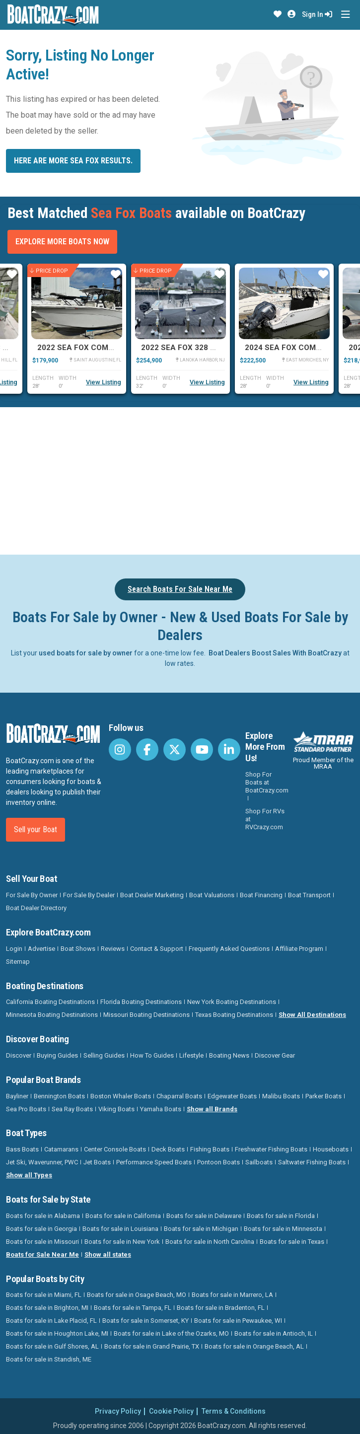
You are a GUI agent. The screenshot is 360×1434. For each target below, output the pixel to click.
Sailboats (259, 1162)
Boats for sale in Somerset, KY (145, 1320)
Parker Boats (323, 1096)
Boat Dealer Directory (36, 908)
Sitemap (18, 961)
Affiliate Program (299, 948)
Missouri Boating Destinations (146, 1014)
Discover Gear (275, 1055)
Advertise (41, 948)
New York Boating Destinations (231, 1001)
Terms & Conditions (234, 1411)
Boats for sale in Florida (281, 1215)
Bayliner (17, 1096)
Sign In (317, 14)
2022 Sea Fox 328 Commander (200, 347)
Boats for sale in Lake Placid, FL (51, 1320)
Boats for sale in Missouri (42, 1241)
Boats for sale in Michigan (201, 1228)
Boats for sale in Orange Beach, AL (254, 1346)
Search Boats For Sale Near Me (180, 589)
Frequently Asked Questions (229, 948)
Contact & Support (156, 948)
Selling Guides (104, 1055)
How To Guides (152, 1055)
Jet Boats (97, 1162)
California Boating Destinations (50, 1001)
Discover (18, 1055)
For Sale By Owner (32, 895)
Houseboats (331, 1149)
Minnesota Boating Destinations (52, 1014)
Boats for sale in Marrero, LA (232, 1294)
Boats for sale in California (123, 1215)
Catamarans (61, 1149)
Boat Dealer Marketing (152, 895)
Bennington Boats (59, 1096)
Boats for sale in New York (122, 1241)
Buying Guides (57, 1055)
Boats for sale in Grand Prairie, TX (151, 1346)
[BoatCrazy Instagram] (120, 749)
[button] (278, 14)
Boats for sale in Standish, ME (48, 1359)
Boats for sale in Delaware (203, 1215)
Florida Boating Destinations (141, 1001)
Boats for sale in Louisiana (120, 1228)
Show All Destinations (312, 1014)
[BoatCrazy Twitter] (174, 749)
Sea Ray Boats (72, 1109)
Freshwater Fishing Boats (271, 1149)
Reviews (113, 948)
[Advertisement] (183, 479)
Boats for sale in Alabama (43, 1215)
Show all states (107, 1254)
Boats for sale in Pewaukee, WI (238, 1320)
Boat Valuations (211, 895)
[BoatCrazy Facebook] (147, 749)
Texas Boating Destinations (234, 1014)
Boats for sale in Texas (292, 1241)
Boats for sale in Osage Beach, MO (136, 1294)
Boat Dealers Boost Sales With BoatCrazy (275, 653)
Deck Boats (168, 1149)
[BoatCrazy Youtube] (202, 749)
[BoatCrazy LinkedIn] (229, 749)
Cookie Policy (171, 1411)
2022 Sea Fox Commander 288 (96, 347)
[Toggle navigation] (345, 14)
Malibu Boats (281, 1096)
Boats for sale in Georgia (41, 1228)
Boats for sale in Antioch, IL (273, 1333)
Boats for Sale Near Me (42, 1254)
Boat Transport (309, 895)
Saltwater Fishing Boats (312, 1162)
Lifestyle (191, 1055)
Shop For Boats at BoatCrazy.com (266, 782)
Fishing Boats (209, 1149)
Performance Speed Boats (154, 1162)
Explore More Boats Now (62, 241)
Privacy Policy (118, 1411)
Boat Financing (261, 895)
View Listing (103, 382)
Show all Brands (212, 1109)
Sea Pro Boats (26, 1109)
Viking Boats (116, 1109)
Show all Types (29, 1175)
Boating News (229, 1055)
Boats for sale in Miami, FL (43, 1294)
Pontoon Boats (218, 1162)
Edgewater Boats (232, 1096)
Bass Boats (22, 1149)
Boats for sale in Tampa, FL (132, 1307)
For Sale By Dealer (89, 895)
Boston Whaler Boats (120, 1096)
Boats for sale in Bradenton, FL (221, 1307)
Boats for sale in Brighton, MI (47, 1307)
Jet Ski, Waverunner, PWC (42, 1162)
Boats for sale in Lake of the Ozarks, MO (171, 1333)
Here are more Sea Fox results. (73, 160)
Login (14, 948)
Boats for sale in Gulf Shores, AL (52, 1346)
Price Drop (49, 270)
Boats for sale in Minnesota (283, 1228)
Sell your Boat (35, 829)
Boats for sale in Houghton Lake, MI (57, 1333)
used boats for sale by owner (86, 653)
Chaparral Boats (179, 1096)
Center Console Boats (115, 1149)
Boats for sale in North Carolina (209, 1241)
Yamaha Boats (160, 1109)
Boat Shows (78, 948)
